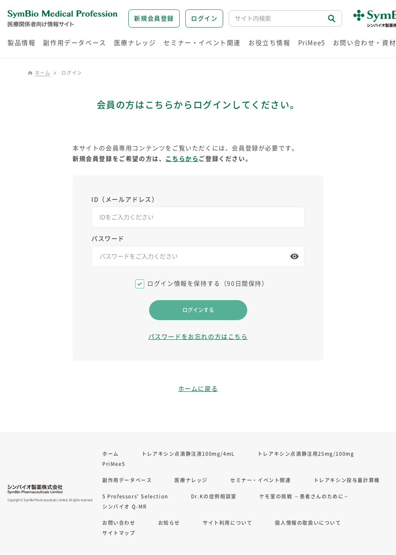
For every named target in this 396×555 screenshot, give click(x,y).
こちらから (182, 159)
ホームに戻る (198, 389)
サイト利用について (227, 522)
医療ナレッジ (191, 480)
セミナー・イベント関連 (260, 480)
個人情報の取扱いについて (308, 522)
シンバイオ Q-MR (124, 506)
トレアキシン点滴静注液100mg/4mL (188, 453)
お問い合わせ (119, 522)
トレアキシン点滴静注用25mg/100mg (305, 453)
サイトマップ (119, 532)
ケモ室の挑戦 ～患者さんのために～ (304, 496)
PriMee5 (311, 43)
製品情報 (21, 43)
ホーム (43, 73)
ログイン (204, 18)
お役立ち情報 (269, 43)
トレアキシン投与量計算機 (347, 480)
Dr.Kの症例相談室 (214, 496)
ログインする (198, 310)
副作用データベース (127, 480)
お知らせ (169, 522)
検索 (332, 19)
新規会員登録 (154, 18)
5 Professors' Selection (135, 496)
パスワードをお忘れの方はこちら (198, 337)
